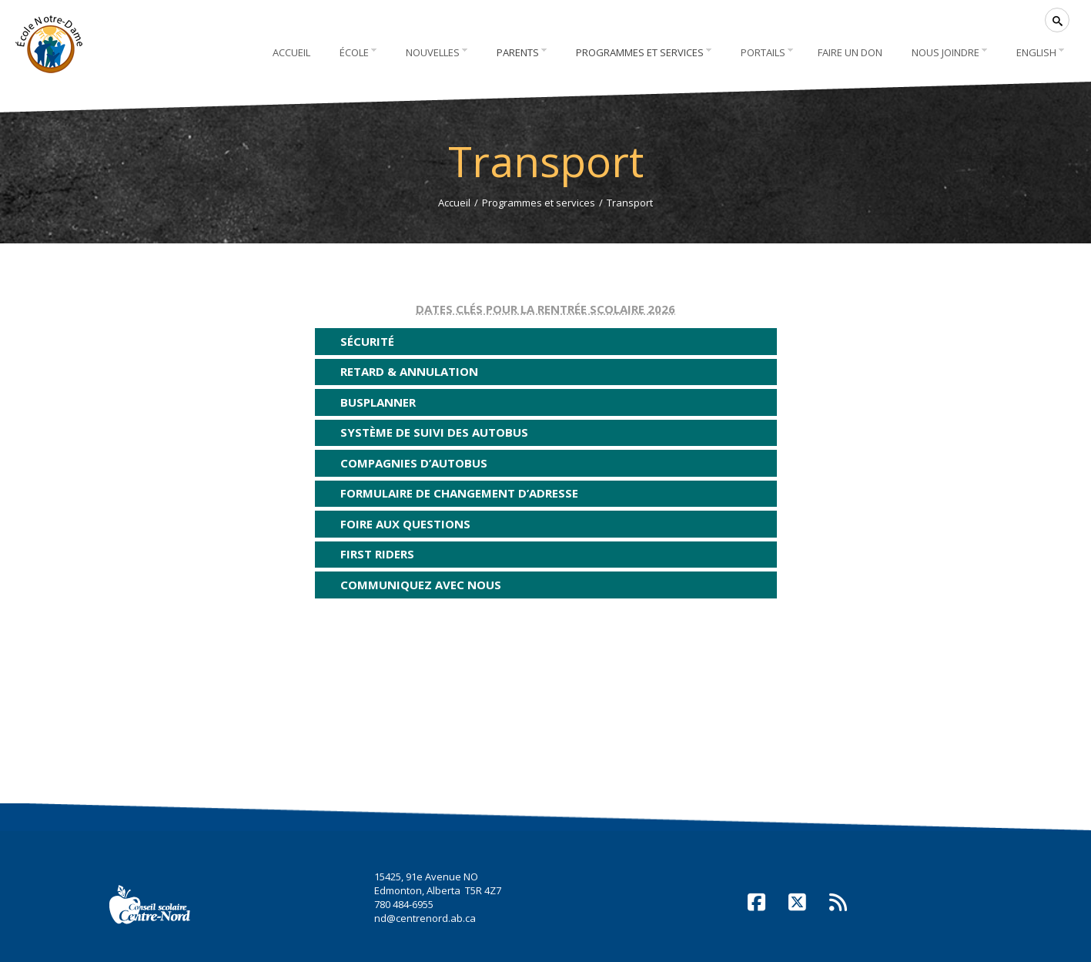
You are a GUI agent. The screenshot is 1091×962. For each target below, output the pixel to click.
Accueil (454, 202)
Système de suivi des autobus (434, 432)
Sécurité (367, 341)
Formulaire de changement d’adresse (459, 493)
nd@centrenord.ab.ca (425, 918)
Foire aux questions (405, 523)
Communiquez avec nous (420, 584)
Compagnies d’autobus (413, 463)
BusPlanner (378, 402)
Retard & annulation (409, 371)
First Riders (377, 553)
